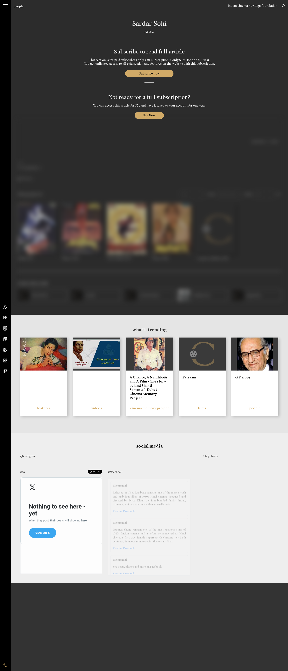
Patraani (189, 377)
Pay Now (149, 115)
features (44, 408)
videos (96, 408)
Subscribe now (149, 73)
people (19, 6)
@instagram (28, 456)
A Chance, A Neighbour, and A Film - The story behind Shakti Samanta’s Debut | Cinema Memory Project (149, 387)
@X (22, 472)
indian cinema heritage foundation (252, 6)
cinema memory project (149, 408)
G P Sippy (243, 377)
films (202, 408)
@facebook (115, 472)
